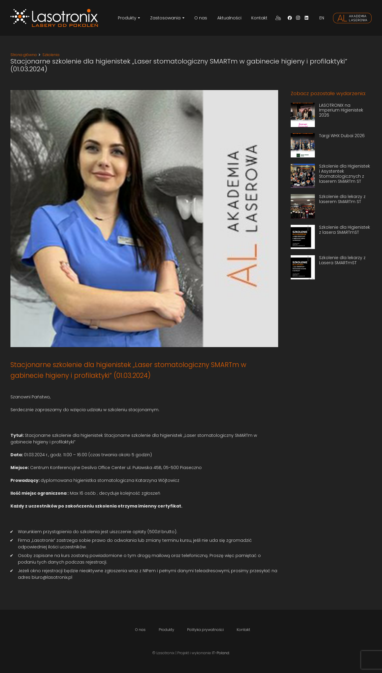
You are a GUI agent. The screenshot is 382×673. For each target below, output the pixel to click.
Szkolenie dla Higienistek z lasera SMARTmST (344, 229)
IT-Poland (220, 652)
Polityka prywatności (205, 629)
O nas (140, 629)
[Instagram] (298, 18)
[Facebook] (290, 18)
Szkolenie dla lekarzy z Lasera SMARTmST (342, 260)
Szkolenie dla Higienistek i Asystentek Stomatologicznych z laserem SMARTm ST (344, 173)
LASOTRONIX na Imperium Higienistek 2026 (341, 110)
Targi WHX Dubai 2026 (342, 136)
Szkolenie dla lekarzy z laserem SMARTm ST (342, 199)
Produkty (166, 629)
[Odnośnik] (54, 18)
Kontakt (243, 629)
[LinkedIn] (306, 18)
